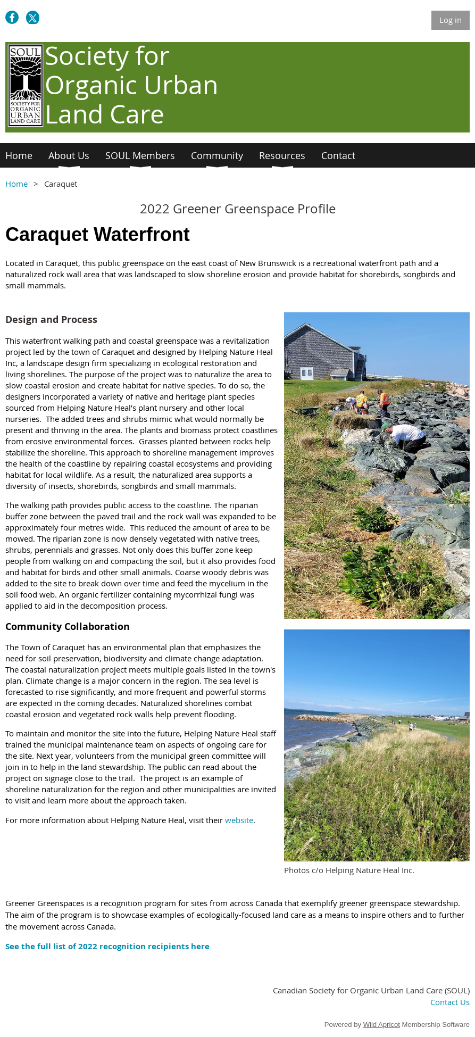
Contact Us (450, 1002)
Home (16, 183)
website (239, 820)
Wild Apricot (381, 1024)
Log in (450, 19)
